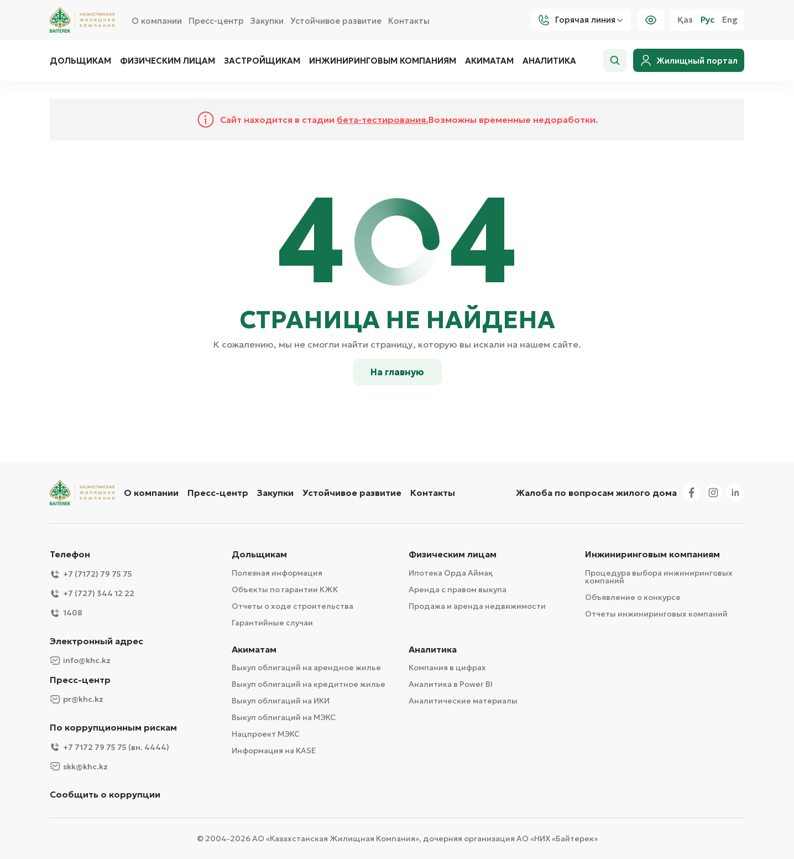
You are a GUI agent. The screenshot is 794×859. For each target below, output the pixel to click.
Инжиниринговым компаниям (382, 61)
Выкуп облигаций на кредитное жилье (308, 684)
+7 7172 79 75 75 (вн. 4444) (109, 747)
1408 (66, 613)
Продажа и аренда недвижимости (477, 606)
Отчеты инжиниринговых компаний (656, 614)
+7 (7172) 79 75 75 (91, 574)
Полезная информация (277, 573)
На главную (397, 371)
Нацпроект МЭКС (266, 734)
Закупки (267, 20)
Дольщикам (80, 61)
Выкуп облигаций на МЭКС (284, 717)
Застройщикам (262, 61)
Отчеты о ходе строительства (292, 606)
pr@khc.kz (76, 699)
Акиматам (489, 61)
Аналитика (549, 61)
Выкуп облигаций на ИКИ (281, 701)
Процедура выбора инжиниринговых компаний (659, 576)
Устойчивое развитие (336, 20)
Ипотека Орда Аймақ (451, 573)
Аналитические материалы (463, 701)
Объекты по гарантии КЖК (285, 589)
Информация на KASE (274, 750)
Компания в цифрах (447, 667)
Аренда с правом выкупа (457, 589)
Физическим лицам (167, 61)
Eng (730, 20)
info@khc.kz (80, 660)
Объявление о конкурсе (633, 597)
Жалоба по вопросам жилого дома (596, 492)
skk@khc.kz (79, 766)
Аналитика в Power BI (451, 684)
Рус (707, 20)
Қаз (685, 20)
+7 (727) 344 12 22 (92, 593)
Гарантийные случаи (272, 623)
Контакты (409, 20)
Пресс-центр (216, 20)
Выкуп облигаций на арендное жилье (306, 667)
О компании (157, 20)
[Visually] (651, 20)
